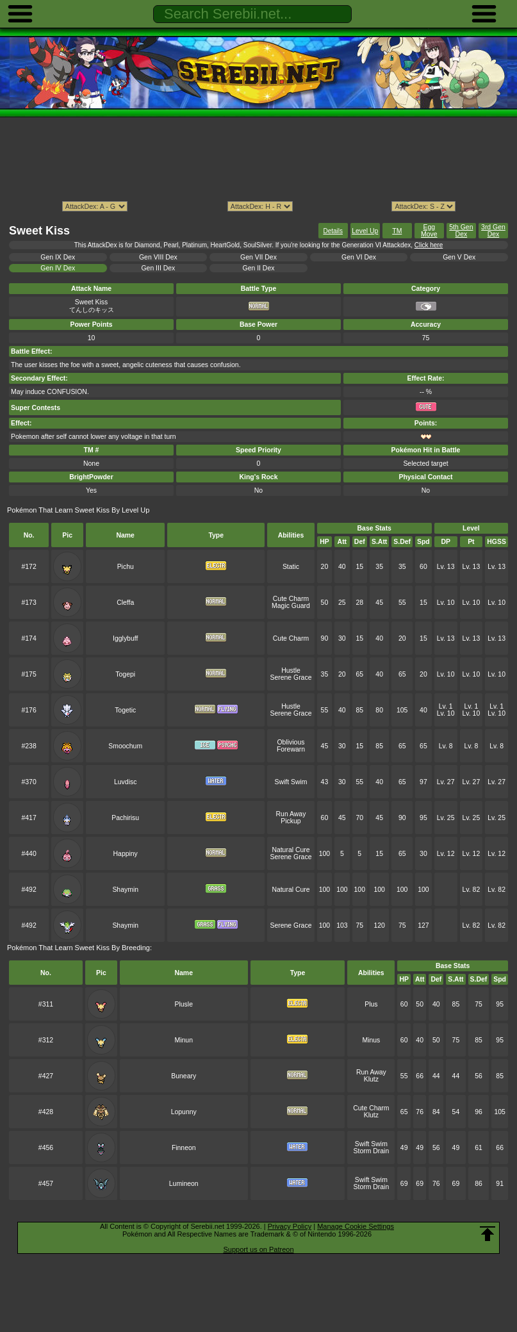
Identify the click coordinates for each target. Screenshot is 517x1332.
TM (397, 230)
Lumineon (184, 1183)
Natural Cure (290, 849)
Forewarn (291, 749)
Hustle (290, 670)
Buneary (183, 1076)
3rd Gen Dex (493, 231)
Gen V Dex (459, 257)
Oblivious (291, 742)
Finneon (184, 1147)
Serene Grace (290, 677)
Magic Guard (291, 605)
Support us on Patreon (258, 1249)
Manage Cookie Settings (355, 1226)
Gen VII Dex (258, 257)
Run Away (291, 814)
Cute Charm (291, 598)
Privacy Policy (289, 1226)
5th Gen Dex (461, 231)
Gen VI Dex (358, 257)
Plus (371, 1004)
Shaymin (125, 889)
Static (291, 566)
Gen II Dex (259, 268)
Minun (184, 1040)
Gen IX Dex (57, 257)
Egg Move (429, 231)
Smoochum (125, 746)
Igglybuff (125, 638)
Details (333, 230)
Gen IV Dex (57, 268)
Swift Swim (290, 781)
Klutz (371, 1079)
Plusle (184, 1004)
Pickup (290, 821)
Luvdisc (125, 781)
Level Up (365, 230)
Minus (371, 1040)
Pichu (125, 566)
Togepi (125, 674)
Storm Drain (372, 1151)
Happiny (125, 853)
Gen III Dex (158, 268)
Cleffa (125, 602)
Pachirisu (125, 817)
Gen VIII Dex (158, 257)
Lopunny (184, 1111)
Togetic (125, 710)
